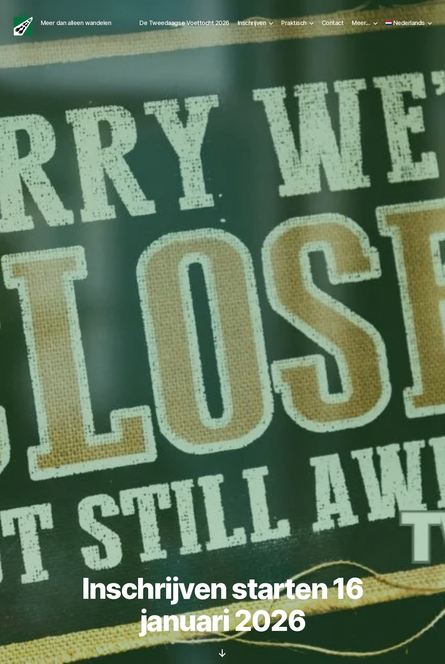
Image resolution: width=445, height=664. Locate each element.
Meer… (361, 24)
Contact (333, 24)
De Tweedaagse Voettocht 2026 (184, 24)
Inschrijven (252, 24)
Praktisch (294, 24)
